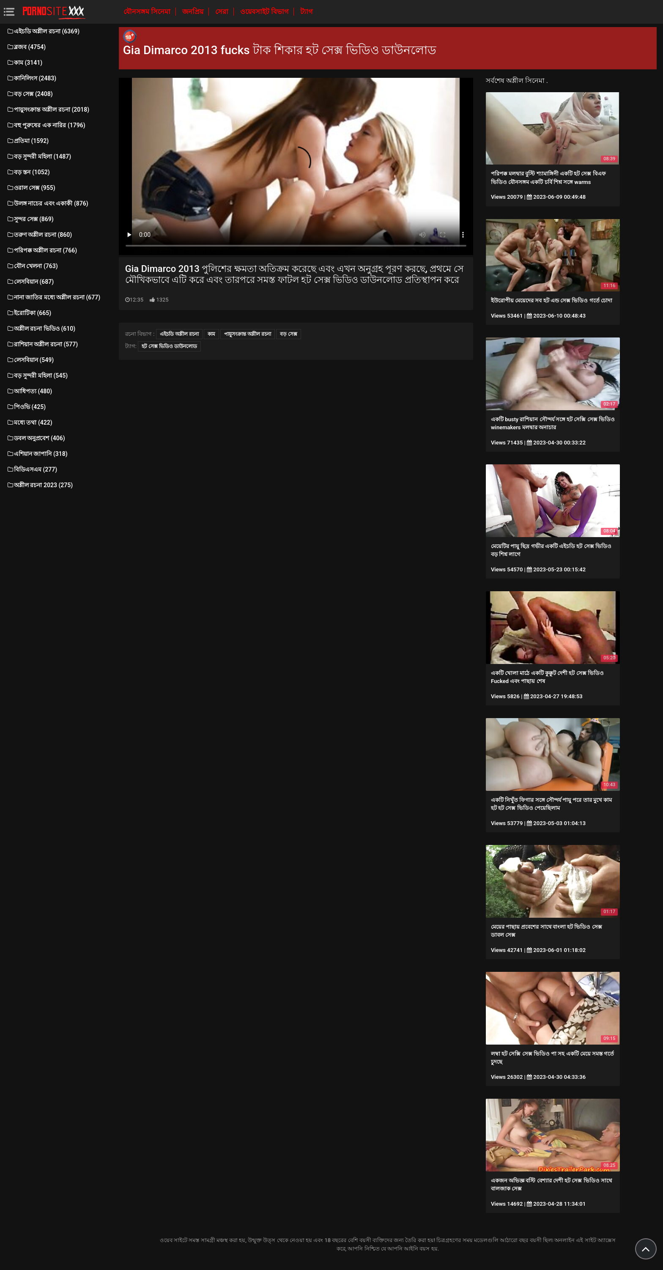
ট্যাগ (306, 12)
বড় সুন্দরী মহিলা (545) (37, 375)
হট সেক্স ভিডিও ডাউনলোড (169, 346)
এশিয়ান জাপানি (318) (37, 453)
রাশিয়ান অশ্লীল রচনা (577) (42, 344)
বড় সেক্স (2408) (29, 94)
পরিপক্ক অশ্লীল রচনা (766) (41, 250)
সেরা (222, 12)
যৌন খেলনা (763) (32, 266)
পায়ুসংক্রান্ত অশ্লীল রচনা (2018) (47, 109)
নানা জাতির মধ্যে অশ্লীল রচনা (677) (53, 297)
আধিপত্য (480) (29, 391)
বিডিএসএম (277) (31, 469)
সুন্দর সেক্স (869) (30, 219)
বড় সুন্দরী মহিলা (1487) (38, 156)
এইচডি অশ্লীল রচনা (179, 334)
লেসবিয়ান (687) (30, 281)
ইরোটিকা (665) (28, 313)
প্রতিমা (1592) (27, 140)
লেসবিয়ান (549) (30, 360)
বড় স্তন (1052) (28, 172)
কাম (211, 334)
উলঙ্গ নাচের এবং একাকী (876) (47, 203)
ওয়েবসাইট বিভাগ (265, 12)
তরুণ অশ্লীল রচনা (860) (39, 234)
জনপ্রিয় (193, 12)
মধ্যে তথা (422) (29, 422)
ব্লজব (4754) (26, 47)
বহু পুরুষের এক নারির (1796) (45, 125)
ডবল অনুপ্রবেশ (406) (35, 438)
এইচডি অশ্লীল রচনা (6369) (42, 31)
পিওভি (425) (26, 406)
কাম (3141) (24, 62)
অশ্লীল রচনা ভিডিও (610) (40, 328)
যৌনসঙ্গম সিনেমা (147, 12)
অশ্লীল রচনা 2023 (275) (39, 485)
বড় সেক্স (288, 334)
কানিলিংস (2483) (31, 78)
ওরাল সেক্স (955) (30, 187)
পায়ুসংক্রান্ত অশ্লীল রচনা (247, 334)
